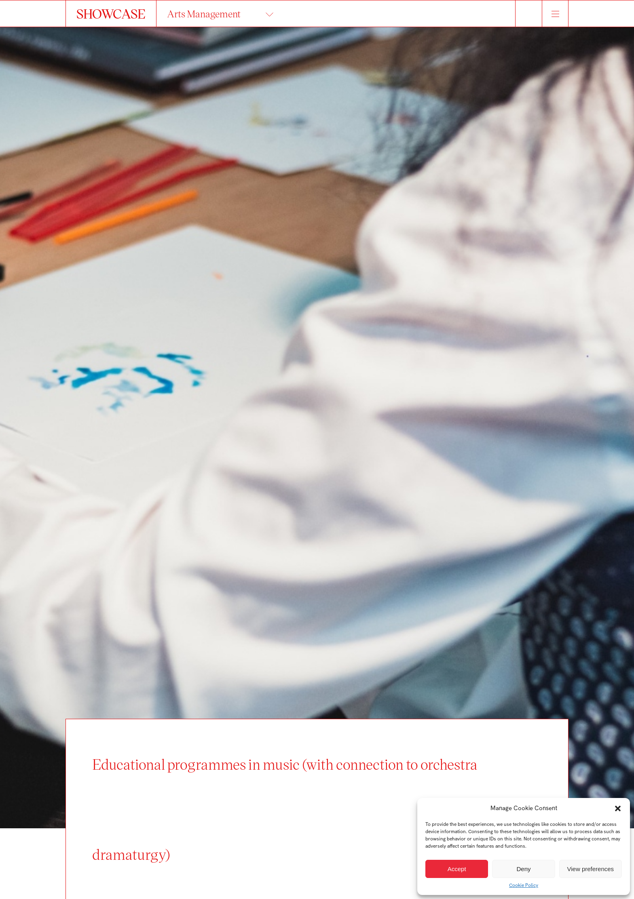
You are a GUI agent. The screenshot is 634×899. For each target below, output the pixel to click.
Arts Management (204, 13)
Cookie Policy (523, 885)
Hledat (529, 13)
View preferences (590, 868)
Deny (523, 868)
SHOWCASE (111, 13)
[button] (618, 808)
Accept (457, 868)
